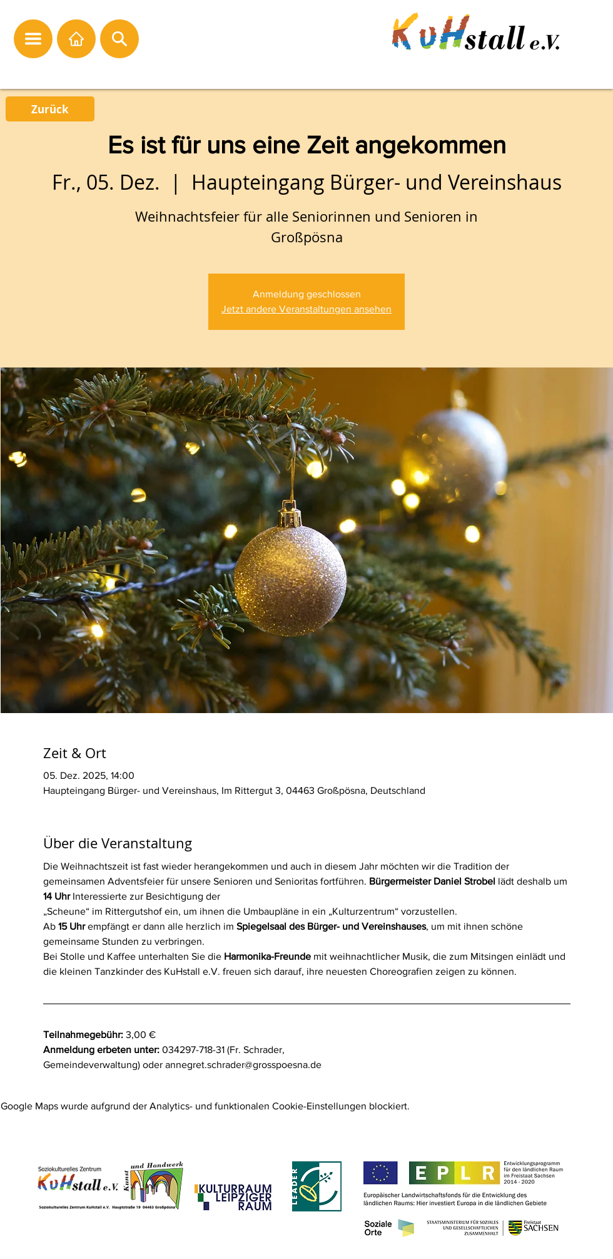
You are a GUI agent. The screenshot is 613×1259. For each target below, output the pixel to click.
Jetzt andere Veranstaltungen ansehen (306, 309)
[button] (33, 38)
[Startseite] (76, 38)
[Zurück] (50, 108)
